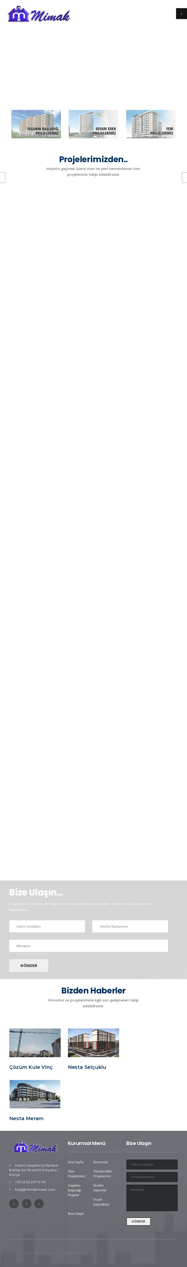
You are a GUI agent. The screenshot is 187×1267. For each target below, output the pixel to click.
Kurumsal (101, 1162)
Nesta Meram (26, 1118)
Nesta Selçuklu (87, 1067)
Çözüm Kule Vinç (30, 1067)
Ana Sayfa (75, 1162)
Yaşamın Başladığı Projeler (74, 1190)
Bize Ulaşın (76, 1213)
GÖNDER (28, 965)
